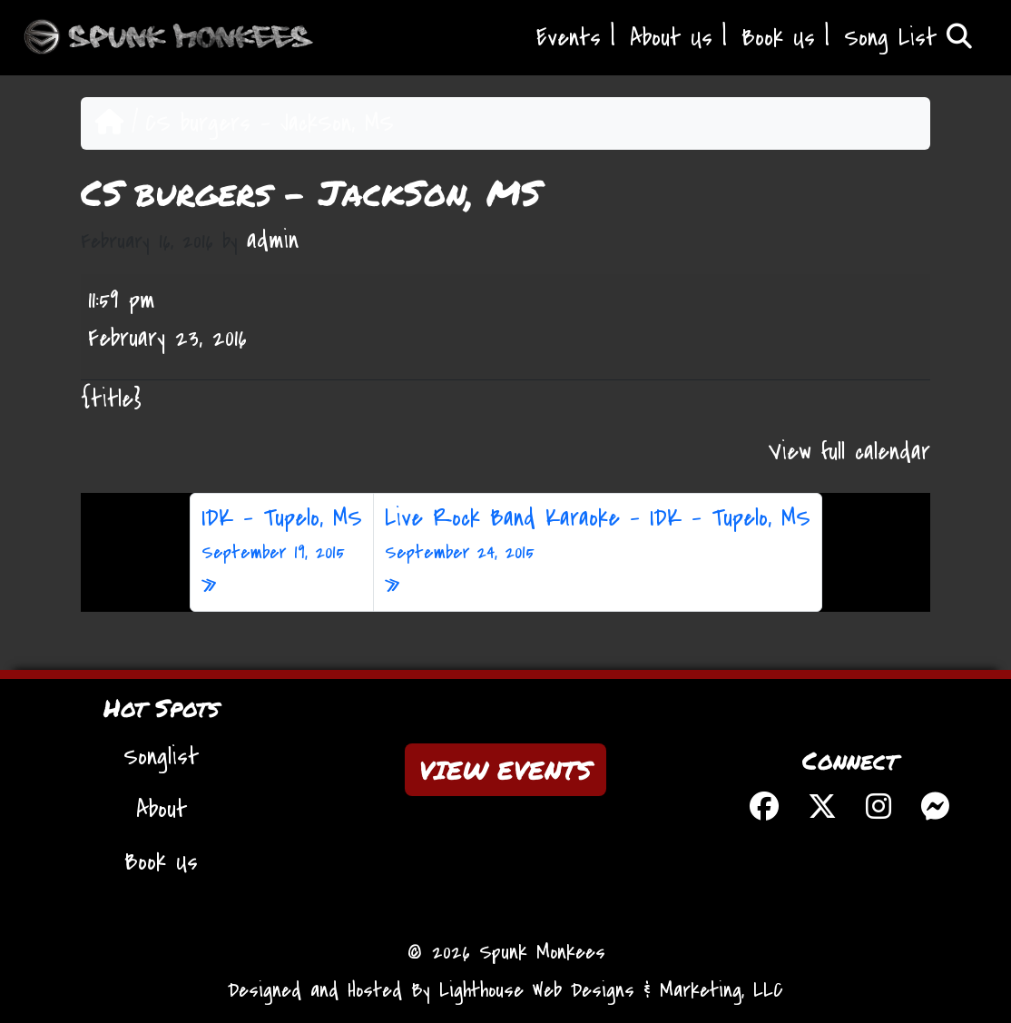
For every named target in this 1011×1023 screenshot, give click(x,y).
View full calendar (849, 452)
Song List (908, 38)
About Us (671, 38)
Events (568, 38)
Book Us (778, 38)
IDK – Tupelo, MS (281, 534)
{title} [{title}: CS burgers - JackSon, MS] (111, 399)
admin (273, 240)
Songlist (161, 757)
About (161, 809)
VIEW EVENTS (505, 770)
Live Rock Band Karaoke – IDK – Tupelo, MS (597, 534)
